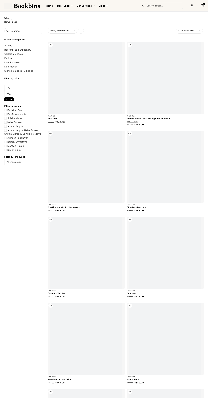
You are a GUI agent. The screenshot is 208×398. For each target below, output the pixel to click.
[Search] (143, 6)
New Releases (12, 62)
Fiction (8, 58)
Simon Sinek (14, 149)
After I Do (52, 118)
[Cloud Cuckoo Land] (165, 167)
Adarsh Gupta (15, 126)
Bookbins (27, 5)
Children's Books (13, 54)
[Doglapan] (165, 253)
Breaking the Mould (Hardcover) (64, 207)
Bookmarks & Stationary (17, 49)
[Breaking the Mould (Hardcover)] (86, 167)
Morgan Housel (15, 145)
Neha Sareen (14, 122)
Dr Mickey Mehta (16, 114)
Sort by (59, 31)
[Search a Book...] (161, 6)
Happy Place (133, 379)
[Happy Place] (165, 339)
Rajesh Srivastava (17, 141)
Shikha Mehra (15, 118)
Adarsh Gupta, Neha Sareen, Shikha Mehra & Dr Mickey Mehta (22, 132)
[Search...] (23, 31)
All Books (9, 45)
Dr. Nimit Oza (14, 110)
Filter (9, 99)
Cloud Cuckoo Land (136, 207)
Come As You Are (56, 293)
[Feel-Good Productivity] (86, 339)
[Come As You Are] (86, 253)
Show (186, 31)
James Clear (132, 122)
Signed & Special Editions (18, 70)
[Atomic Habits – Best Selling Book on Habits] (165, 78)
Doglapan (131, 293)
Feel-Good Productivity (59, 379)
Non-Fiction (10, 66)
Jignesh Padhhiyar (17, 137)
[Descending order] (81, 31)
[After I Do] (86, 78)
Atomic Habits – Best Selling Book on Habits (148, 118)
